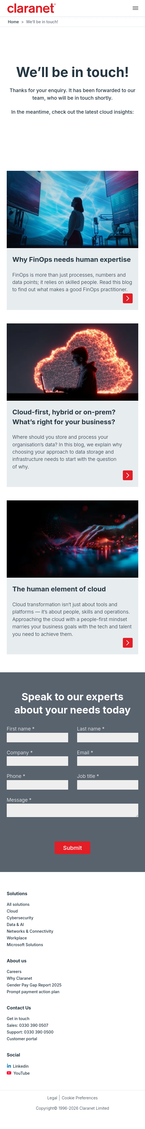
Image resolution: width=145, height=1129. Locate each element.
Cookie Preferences (80, 1097)
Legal (52, 1097)
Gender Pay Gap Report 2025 (34, 985)
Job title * (88, 776)
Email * (85, 752)
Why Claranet (19, 978)
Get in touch (18, 1018)
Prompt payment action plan (33, 991)
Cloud (12, 911)
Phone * (16, 776)
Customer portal (22, 1038)
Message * (19, 800)
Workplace (17, 938)
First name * (20, 729)
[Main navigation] (135, 8)
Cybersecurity (20, 917)
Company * (20, 752)
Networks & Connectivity (30, 931)
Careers (14, 971)
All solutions (18, 904)
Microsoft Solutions (25, 944)
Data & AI (15, 924)
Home (13, 21)
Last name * (91, 729)
